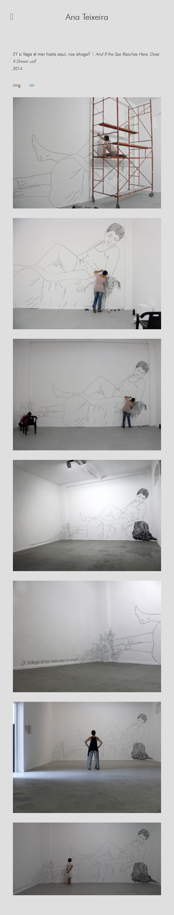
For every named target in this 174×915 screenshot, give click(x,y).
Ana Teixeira (87, 17)
